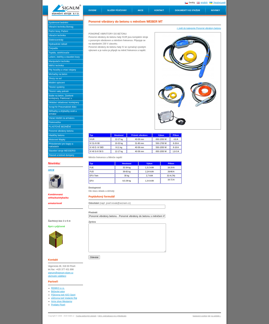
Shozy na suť (55, 78)
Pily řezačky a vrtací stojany (62, 70)
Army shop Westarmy (61, 301)
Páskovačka (55, 122)
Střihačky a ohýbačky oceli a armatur (63, 112)
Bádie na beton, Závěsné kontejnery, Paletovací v (61, 97)
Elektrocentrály (56, 40)
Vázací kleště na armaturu (61, 118)
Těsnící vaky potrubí (59, 91)
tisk (209, 316)
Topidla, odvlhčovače (59, 52)
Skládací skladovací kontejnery (64, 102)
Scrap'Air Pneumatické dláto (62, 107)
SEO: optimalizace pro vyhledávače (112, 316)
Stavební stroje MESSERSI (62, 151)
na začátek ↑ (216, 316)
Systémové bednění (58, 22)
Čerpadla (53, 48)
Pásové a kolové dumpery (61, 155)
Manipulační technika (59, 61)
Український (219, 2)
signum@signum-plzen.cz (60, 272)
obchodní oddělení (57, 276)
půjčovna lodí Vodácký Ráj (64, 298)
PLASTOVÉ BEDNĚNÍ (60, 126)
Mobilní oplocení (57, 82)
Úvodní (92, 10)
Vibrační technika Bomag (61, 27)
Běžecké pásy (58, 291)
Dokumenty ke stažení (187, 10)
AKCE (51, 170)
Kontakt (159, 10)
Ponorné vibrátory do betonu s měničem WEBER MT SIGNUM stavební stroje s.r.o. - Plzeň (66, 10)
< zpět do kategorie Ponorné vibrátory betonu (199, 28)
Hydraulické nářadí (58, 44)
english (204, 2)
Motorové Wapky (57, 139)
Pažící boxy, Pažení (58, 31)
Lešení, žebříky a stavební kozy (64, 57)
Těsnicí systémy (57, 87)
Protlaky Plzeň (58, 304)
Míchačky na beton (58, 74)
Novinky (215, 10)
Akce (140, 10)
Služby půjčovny (117, 10)
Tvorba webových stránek (86, 316)
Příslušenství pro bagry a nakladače (61, 145)
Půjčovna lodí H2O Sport (63, 295)
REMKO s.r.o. (58, 288)
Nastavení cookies (200, 316)
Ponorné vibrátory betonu (61, 131)
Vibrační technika (57, 35)
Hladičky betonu (56, 135)
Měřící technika (56, 65)
